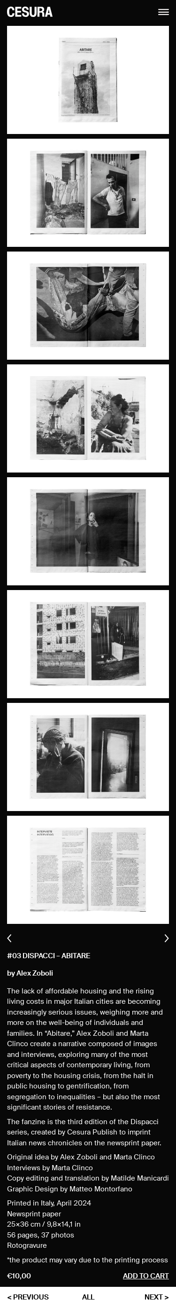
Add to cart (146, 1276)
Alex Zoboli (34, 973)
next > (157, 1297)
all (88, 1297)
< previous (28, 1297)
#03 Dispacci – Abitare (48, 956)
